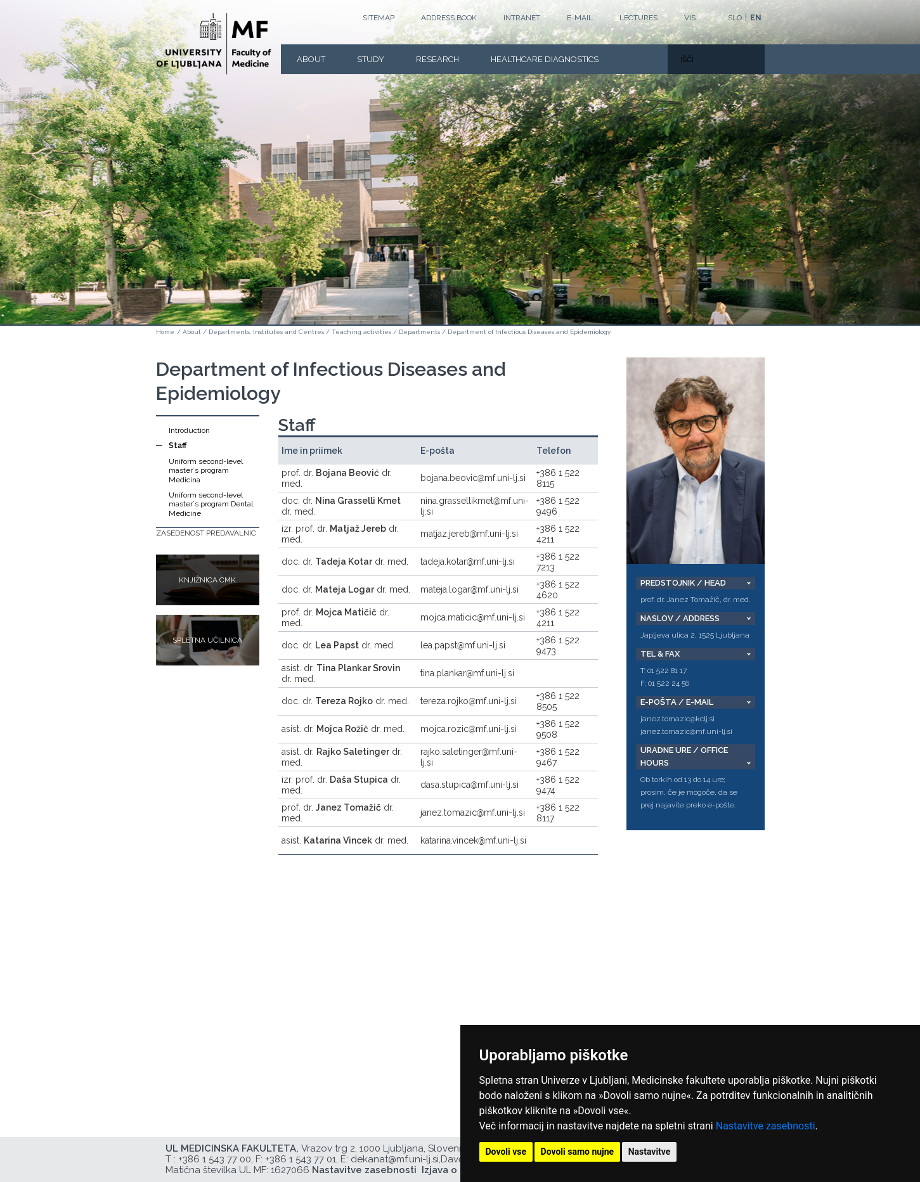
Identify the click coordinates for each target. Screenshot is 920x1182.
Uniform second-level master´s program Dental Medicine (211, 504)
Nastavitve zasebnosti (765, 1126)
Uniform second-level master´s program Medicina (206, 470)
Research (437, 59)
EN (755, 17)
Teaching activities (361, 331)
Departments (419, 331)
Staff (177, 445)
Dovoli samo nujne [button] (577, 1152)
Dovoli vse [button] (506, 1152)
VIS (690, 17)
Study (370, 59)
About (311, 59)
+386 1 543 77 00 (214, 1159)
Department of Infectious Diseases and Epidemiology (529, 331)
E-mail (580, 17)
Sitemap (378, 17)
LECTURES (638, 17)
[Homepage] (213, 44)
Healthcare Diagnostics (545, 59)
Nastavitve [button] (649, 1152)
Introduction (189, 430)
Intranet (521, 17)
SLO (735, 17)
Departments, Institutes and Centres (266, 331)
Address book (449, 17)
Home (165, 331)
